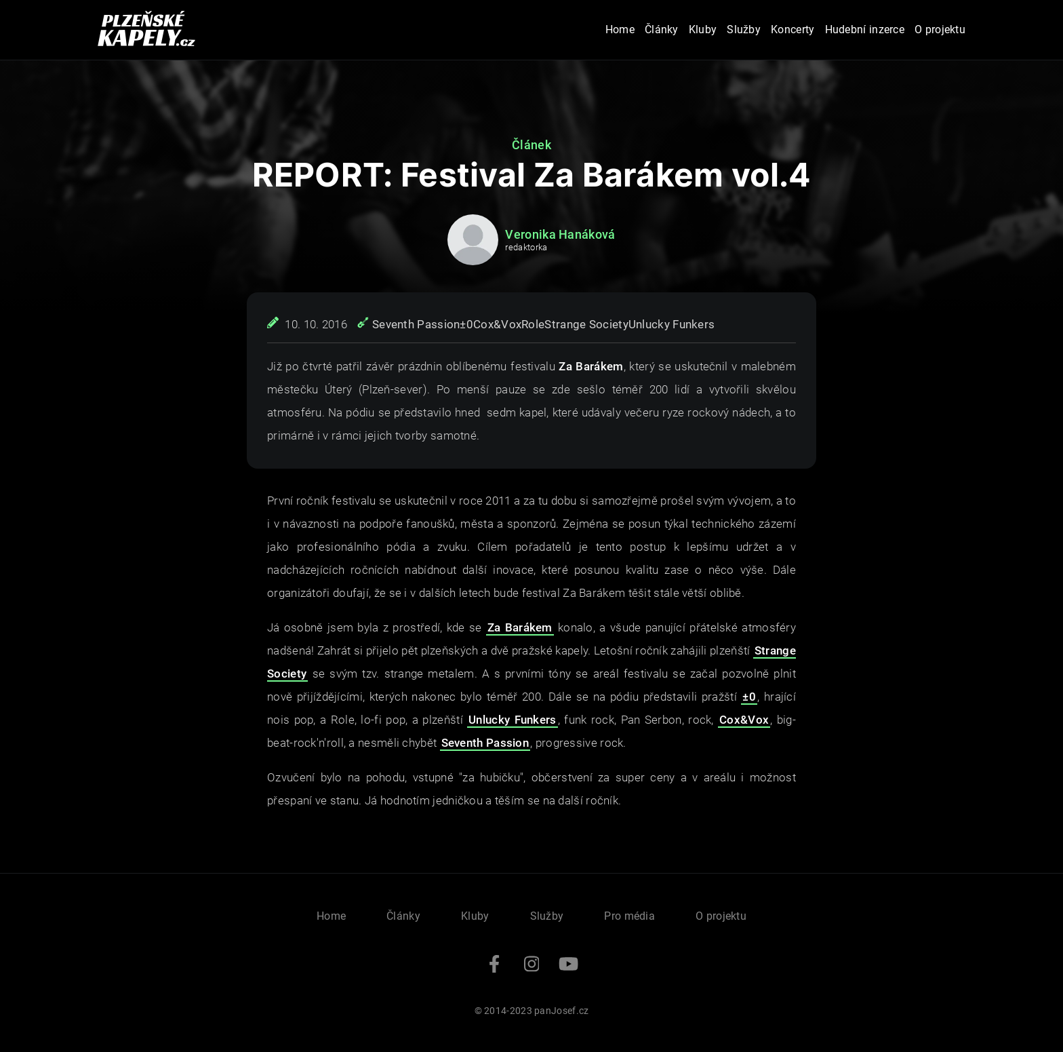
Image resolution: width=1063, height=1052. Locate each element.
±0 (466, 324)
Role (532, 324)
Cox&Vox (497, 324)
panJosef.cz (561, 1010)
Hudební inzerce (865, 29)
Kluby (703, 29)
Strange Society (586, 324)
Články (662, 29)
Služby (744, 29)
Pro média (629, 916)
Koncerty (792, 29)
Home (620, 29)
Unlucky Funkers (671, 324)
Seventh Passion (416, 324)
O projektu (940, 29)
